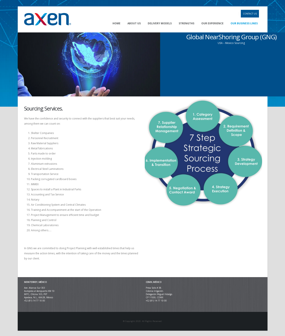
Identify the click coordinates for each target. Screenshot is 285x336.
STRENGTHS (186, 23)
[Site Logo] (47, 19)
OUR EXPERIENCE (212, 23)
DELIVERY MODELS (160, 23)
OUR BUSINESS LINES (244, 23)
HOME (116, 23)
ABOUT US (134, 23)
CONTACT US (250, 13)
